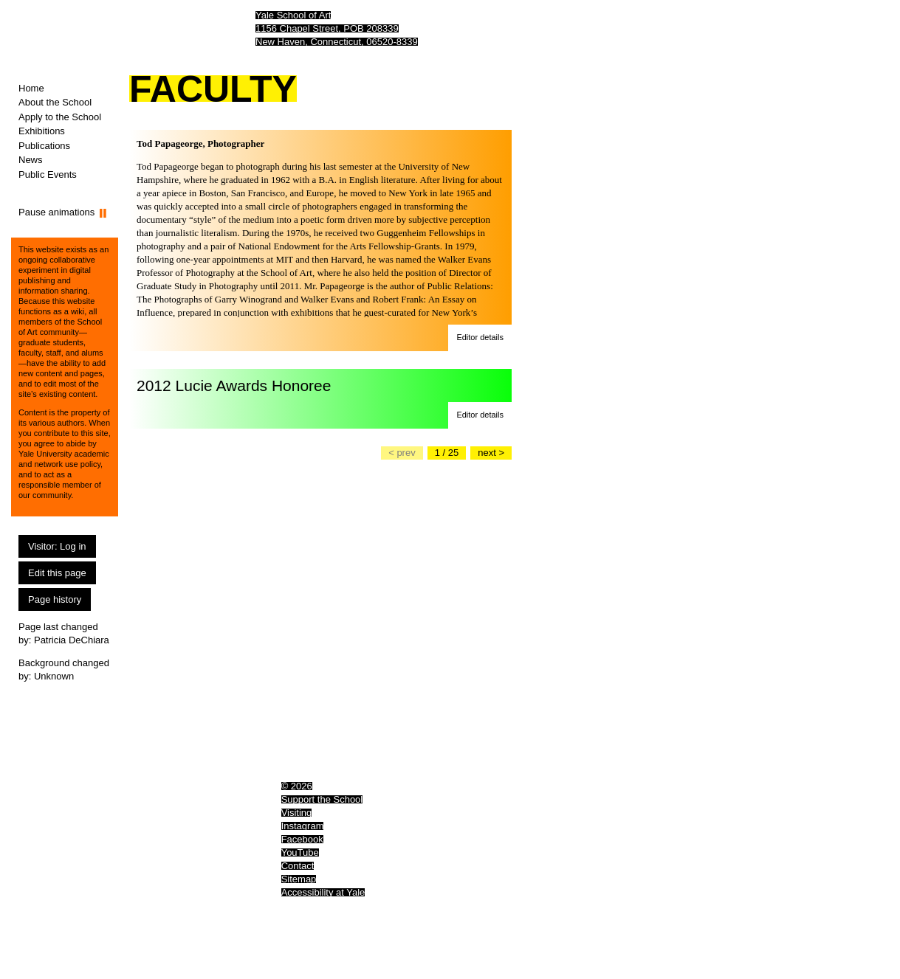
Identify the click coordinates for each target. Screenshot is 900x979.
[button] (480, 338)
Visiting (296, 812)
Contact (298, 865)
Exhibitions (41, 130)
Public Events (47, 174)
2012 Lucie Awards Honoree (234, 385)
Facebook (302, 839)
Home (31, 88)
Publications (44, 145)
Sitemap (299, 879)
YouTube (300, 852)
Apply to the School (59, 116)
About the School (55, 102)
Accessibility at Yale (323, 892)
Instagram (302, 825)
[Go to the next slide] (491, 453)
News (30, 159)
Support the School (322, 799)
